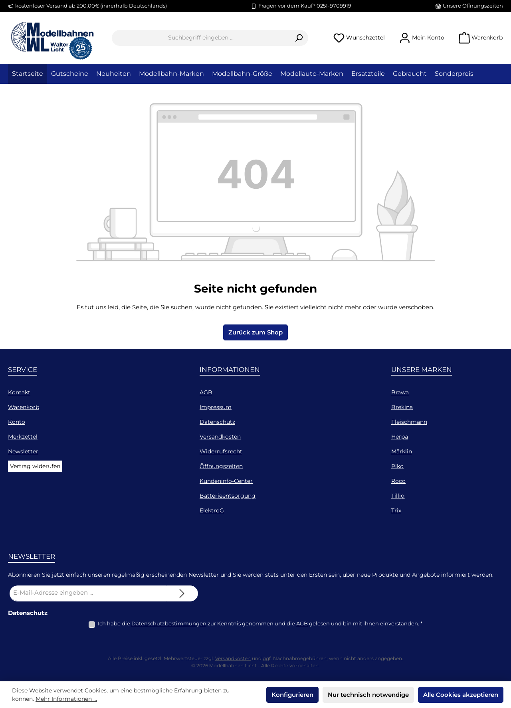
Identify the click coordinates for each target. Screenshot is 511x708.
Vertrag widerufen (35, 466)
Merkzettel (23, 436)
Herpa (399, 436)
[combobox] (201, 38)
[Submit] (182, 593)
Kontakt (19, 392)
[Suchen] (298, 38)
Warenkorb (23, 407)
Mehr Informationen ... (66, 698)
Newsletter (23, 451)
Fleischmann (409, 421)
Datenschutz (217, 421)
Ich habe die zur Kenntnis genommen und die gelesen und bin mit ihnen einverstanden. (260, 623)
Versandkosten (220, 436)
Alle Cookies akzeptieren (460, 694)
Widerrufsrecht (221, 451)
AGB (206, 392)
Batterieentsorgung (228, 495)
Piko (397, 466)
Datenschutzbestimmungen (168, 623)
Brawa (400, 392)
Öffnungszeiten (221, 466)
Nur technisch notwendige (368, 694)
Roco (398, 481)
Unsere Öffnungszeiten (473, 5)
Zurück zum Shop (255, 332)
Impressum (216, 407)
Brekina (402, 407)
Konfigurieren (292, 694)
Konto (16, 421)
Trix (396, 510)
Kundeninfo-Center (226, 481)
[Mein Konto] (422, 38)
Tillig (398, 495)
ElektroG (212, 510)
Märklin (401, 451)
